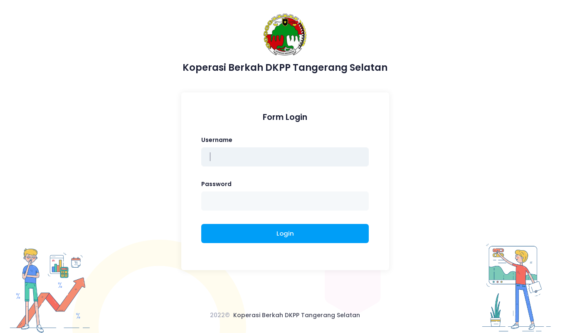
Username (216, 140)
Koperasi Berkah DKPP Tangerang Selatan (296, 315)
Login (285, 233)
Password (216, 184)
